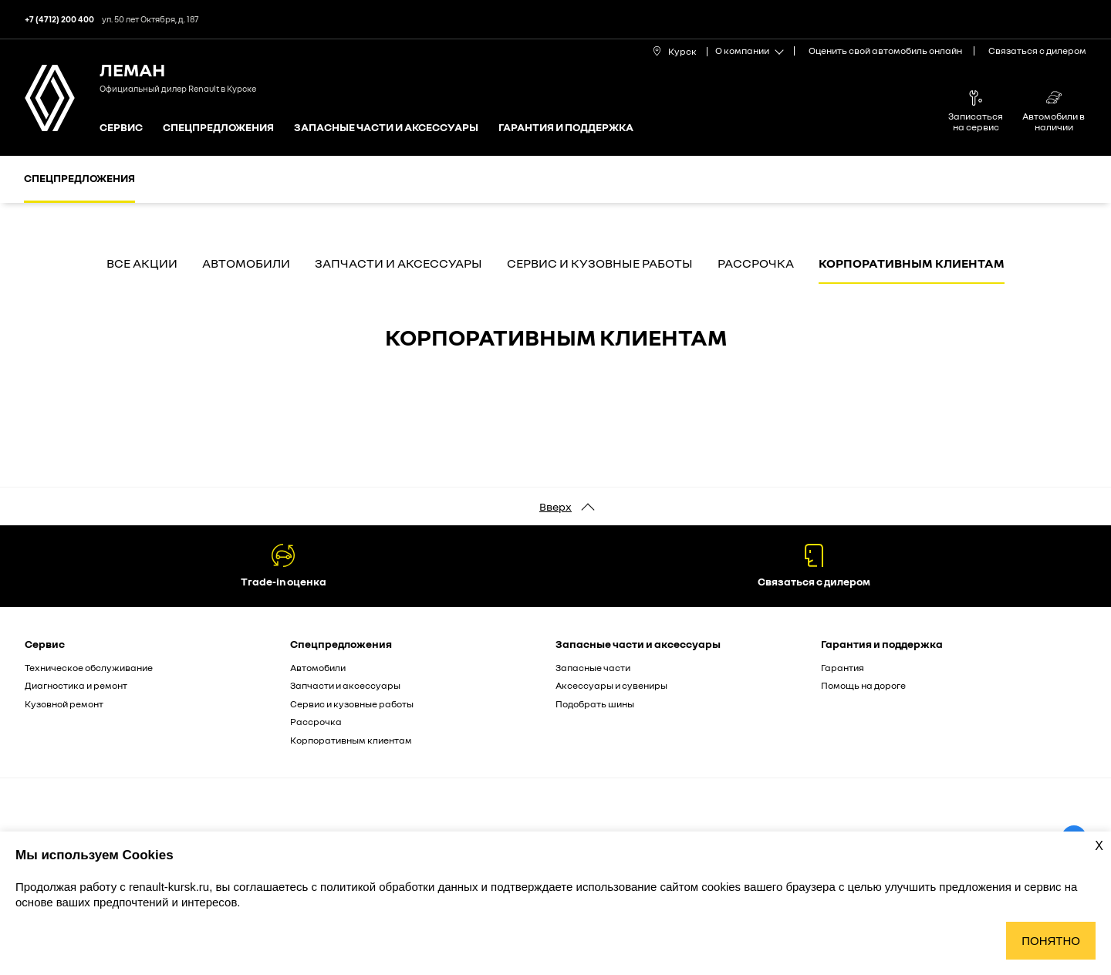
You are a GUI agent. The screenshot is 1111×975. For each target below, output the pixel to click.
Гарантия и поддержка (565, 127)
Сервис (121, 127)
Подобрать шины (595, 704)
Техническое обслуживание (89, 667)
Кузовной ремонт (64, 704)
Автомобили (246, 264)
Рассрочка (756, 264)
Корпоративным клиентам (912, 264)
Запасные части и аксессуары (386, 127)
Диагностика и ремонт (76, 685)
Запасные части (593, 667)
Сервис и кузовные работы (600, 264)
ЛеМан (132, 69)
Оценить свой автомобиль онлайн (885, 50)
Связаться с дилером (1037, 50)
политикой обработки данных (400, 886)
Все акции (141, 264)
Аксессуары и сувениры (611, 685)
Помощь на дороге (863, 685)
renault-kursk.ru (169, 886)
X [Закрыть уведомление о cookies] (1099, 845)
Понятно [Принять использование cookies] (1051, 940)
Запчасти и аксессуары (398, 264)
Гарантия (842, 667)
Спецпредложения (218, 127)
